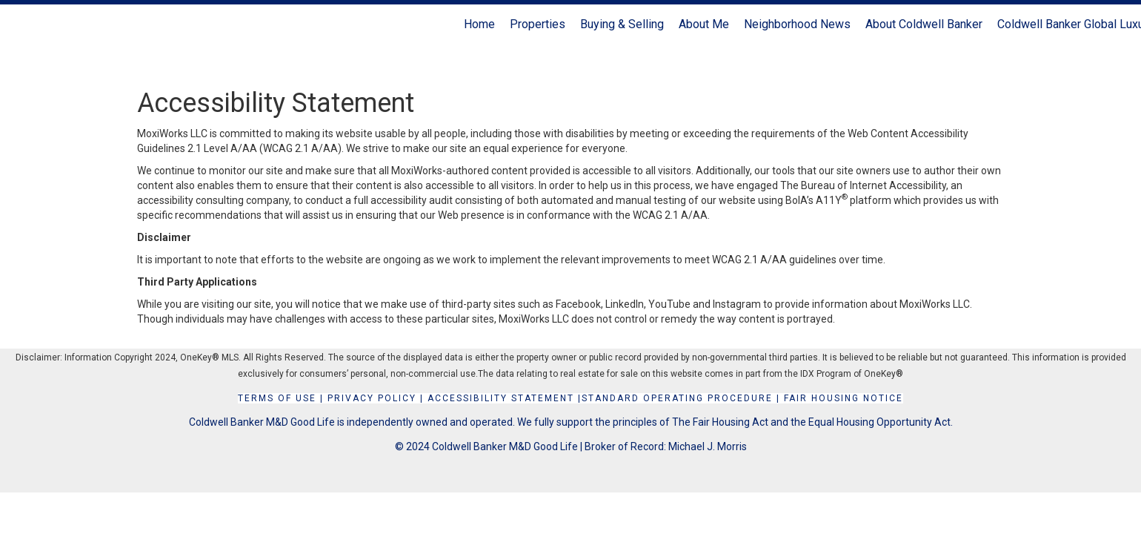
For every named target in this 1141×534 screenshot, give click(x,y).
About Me (704, 24)
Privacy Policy (371, 398)
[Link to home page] (19, 24)
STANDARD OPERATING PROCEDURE (677, 398)
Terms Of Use (277, 398)
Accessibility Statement (501, 398)
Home (479, 24)
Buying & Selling (622, 24)
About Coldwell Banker (923, 24)
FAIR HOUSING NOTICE (843, 398)
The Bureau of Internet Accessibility (863, 185)
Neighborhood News (797, 24)
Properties (537, 24)
